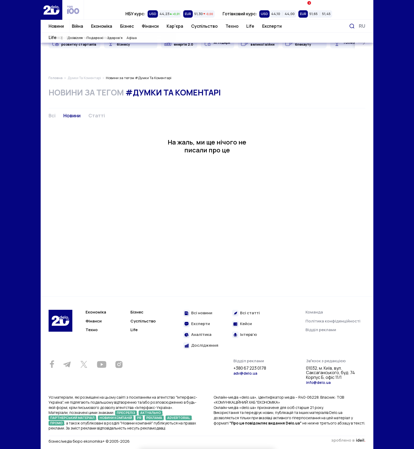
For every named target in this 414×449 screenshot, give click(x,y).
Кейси (246, 324)
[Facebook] (52, 364)
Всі (52, 115)
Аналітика (201, 334)
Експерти (272, 26)
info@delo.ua (318, 382)
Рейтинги (132, 4)
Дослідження (204, 345)
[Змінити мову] (362, 26)
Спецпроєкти (229, 4)
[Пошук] (352, 26)
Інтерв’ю (248, 334)
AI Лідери (222, 42)
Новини (56, 26)
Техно (231, 26)
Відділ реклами (320, 329)
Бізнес (127, 26)
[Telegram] (67, 364)
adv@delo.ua (245, 373)
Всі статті (250, 313)
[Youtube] (101, 364)
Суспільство (204, 26)
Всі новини (201, 313)
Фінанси (150, 26)
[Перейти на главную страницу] (51, 10)
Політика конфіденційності (332, 321)
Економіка (101, 26)
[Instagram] (119, 364)
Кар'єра (175, 26)
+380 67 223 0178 (249, 368)
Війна (77, 26)
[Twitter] (84, 364)
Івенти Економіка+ (325, 4)
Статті (96, 115)
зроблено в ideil (348, 440)
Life (250, 26)
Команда (314, 312)
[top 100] (73, 10)
